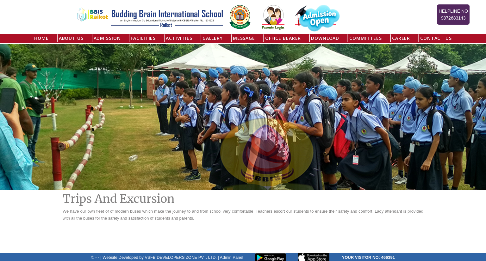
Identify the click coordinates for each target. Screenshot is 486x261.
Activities (179, 38)
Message (244, 38)
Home (41, 38)
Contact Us (436, 38)
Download (325, 38)
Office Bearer (283, 38)
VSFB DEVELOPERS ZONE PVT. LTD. (181, 257)
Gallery (212, 38)
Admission (107, 38)
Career (401, 38)
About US (71, 38)
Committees (365, 38)
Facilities (143, 38)
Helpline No (453, 15)
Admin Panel (231, 257)
